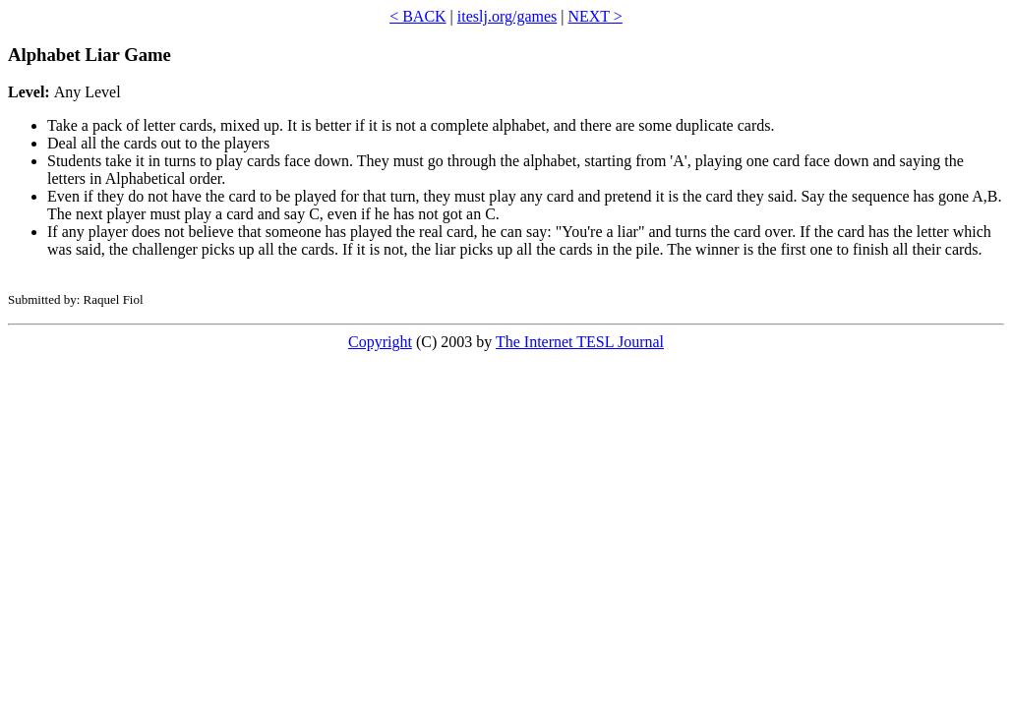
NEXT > (594, 16)
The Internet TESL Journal (580, 341)
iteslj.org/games (507, 16)
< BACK (417, 16)
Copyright (380, 341)
